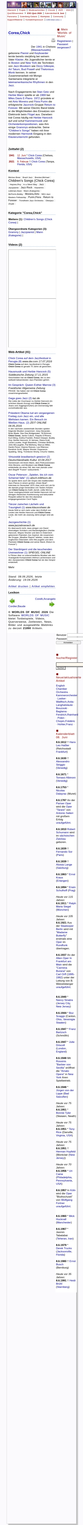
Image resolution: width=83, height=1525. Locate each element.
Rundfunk (62, 945)
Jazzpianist (13, 188)
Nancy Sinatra (64, 1000)
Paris (60, 854)
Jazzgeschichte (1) (19, 522)
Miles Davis (15, 98)
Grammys (22, 127)
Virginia (60, 1135)
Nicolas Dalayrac (61, 792)
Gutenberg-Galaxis (28, 16)
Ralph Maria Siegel (66, 905)
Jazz (16, 66)
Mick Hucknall (65, 1217)
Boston (15, 62)
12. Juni (21, 155)
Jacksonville (64, 1251)
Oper (69, 806)
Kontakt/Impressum (34, 20)
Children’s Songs (19, 130)
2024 (68, 10)
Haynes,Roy (15, 184)
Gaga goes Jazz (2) (20, 398)
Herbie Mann (16, 95)
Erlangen (62, 880)
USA (37, 158)
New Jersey (63, 1006)
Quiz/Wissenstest (15, 13)
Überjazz (50, 200)
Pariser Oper (63, 803)
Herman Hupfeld (66, 1151)
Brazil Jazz (28, 177)
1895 (71, 974)
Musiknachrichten (37, 10)
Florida (21, 164)
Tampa (50, 161)
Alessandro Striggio (63, 763)
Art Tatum (14, 69)
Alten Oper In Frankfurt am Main (64, 961)
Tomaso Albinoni (66, 777)
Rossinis (61, 1061)
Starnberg (63, 1286)
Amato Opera (62, 1072)
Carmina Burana (61, 969)
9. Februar (23, 161)
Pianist (24, 53)
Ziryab (11, 204)
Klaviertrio (39, 188)
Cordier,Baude (17, 606)
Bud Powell (28, 69)
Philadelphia (64, 1177)
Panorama (12, 16)
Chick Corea (35, 155)
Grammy (13, 232)
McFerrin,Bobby (15, 194)
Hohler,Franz (65, 724)
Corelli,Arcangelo (45, 598)
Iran (70, 1238)
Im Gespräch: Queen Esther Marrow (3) (31, 384)
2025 (60, 10)
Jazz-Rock (26, 187)
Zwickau (61, 838)
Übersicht (11, 10)
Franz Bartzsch (66, 1030)
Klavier (19, 59)
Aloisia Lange (64, 864)
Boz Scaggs (65, 1014)
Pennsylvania (64, 1180)
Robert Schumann (65, 831)
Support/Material (14, 20)
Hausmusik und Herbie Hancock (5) (29, 371)
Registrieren (64, 41)
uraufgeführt (63, 822)
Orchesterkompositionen (22, 124)
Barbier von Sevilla (63, 1066)
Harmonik (27, 133)
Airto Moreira (20, 101)
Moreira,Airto (32, 194)
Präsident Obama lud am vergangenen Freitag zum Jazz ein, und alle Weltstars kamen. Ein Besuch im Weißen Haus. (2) (31, 417)
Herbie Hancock (42, 117)
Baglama (61, 711)
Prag (71, 890)
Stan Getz (43, 91)
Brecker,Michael (42, 177)
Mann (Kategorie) (32, 191)
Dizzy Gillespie (45, 66)
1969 (43, 95)
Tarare (61, 809)
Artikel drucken (18, 586)
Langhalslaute (65, 704)
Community (58, 16)
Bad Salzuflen (62, 1095)
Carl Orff (61, 974)
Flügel (31, 114)
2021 (11, 161)
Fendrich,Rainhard (67, 714)
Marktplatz (45, 16)
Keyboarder (41, 53)
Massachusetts (41, 49)
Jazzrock (28, 104)
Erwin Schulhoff (66, 889)
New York (31, 62)
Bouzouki (62, 708)
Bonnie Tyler (63, 1112)
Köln (73, 1190)
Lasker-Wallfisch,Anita (65, 700)
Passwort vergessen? (64, 46)
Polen (61, 717)
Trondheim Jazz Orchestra (31, 200)
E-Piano (27, 98)
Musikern (25, 66)
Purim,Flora (34, 197)
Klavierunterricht (18, 136)
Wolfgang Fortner (64, 1201)
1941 (39, 46)
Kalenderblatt (54, 13)
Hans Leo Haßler (66, 744)
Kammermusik (33, 120)
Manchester (64, 1222)
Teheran (62, 1238)
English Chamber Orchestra (62, 689)
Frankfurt (61, 751)
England (61, 1051)
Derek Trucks (64, 1248)
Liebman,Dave (15, 191)
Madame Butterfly (62, 934)
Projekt (22, 10)
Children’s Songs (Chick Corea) (31, 181)
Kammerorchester (66, 695)
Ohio (59, 1019)
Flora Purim (41, 101)
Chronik (51, 10)
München (62, 909)
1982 (59, 977)
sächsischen (67, 835)
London (61, 1048)
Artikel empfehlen (43, 586)
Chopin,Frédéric (65, 721)
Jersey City (63, 1003)
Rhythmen (39, 82)
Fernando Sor (64, 851)
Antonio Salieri (64, 813)
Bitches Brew (14, 177)
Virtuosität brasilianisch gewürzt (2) (29, 456)
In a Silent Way (30, 184)
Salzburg (62, 867)
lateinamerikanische (20, 82)
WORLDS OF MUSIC (35, 615)
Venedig (62, 767)
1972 (37, 98)
